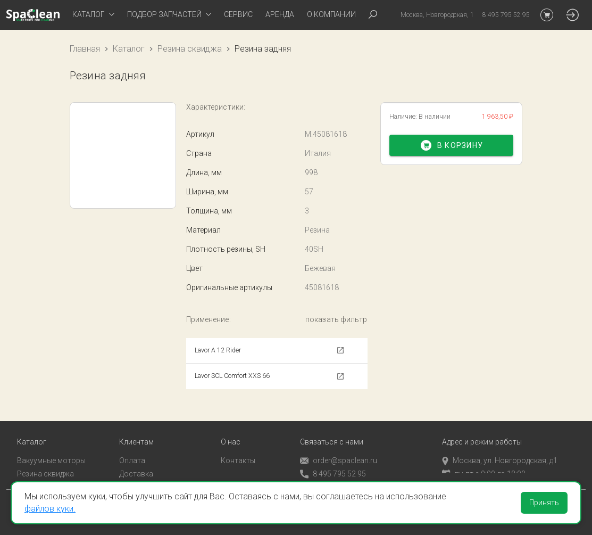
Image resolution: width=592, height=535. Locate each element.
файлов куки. (50, 509)
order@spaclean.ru (338, 450)
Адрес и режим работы (482, 431)
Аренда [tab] (279, 14)
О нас (230, 431)
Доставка (136, 462)
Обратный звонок (331, 476)
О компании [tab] (331, 14)
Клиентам (136, 431)
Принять (544, 502)
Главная (85, 49)
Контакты (238, 450)
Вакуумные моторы (51, 450)
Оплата (132, 450)
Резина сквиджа (189, 49)
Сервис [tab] (238, 14)
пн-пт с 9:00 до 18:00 (484, 462)
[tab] (93, 15)
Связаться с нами (331, 431)
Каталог (129, 49)
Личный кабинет (147, 476)
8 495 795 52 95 (333, 463)
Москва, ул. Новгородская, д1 (499, 450)
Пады (26, 476)
